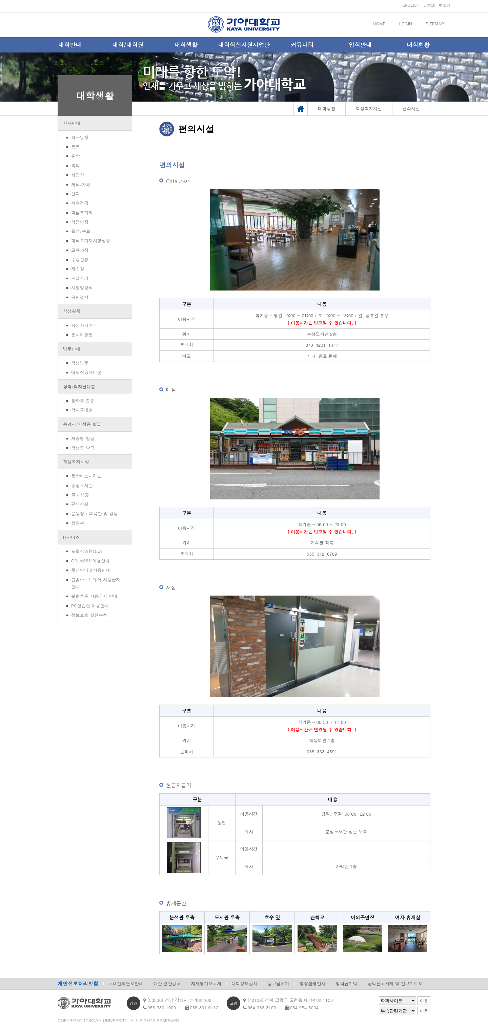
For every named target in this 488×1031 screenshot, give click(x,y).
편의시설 (79, 504)
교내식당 (79, 495)
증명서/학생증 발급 (82, 424)
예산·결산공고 (167, 983)
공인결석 (79, 297)
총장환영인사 (313, 983)
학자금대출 (82, 410)
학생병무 (79, 363)
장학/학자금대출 (79, 386)
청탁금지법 (347, 983)
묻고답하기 (278, 983)
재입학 (77, 175)
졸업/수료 (80, 231)
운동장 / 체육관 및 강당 (94, 513)
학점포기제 (82, 212)
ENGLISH (411, 5)
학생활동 (71, 311)
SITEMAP (435, 23)
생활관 (77, 523)
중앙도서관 (82, 485)
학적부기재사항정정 (90, 240)
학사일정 (79, 137)
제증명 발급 (82, 438)
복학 (75, 165)
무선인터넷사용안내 (90, 570)
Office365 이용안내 (90, 560)
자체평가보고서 (206, 983)
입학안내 (360, 45)
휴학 (75, 156)
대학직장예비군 (86, 372)
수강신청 (79, 259)
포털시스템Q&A (86, 551)
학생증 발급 (82, 448)
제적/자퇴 (80, 184)
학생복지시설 (76, 461)
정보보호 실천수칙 (89, 615)
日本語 (429, 5)
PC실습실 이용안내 (90, 605)
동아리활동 (82, 334)
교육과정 (79, 250)
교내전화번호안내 (125, 983)
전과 (75, 193)
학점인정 (79, 222)
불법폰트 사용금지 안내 (94, 596)
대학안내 (69, 45)
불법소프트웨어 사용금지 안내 (95, 583)
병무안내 (71, 349)
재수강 (77, 268)
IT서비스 (71, 537)
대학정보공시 (244, 983)
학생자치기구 (84, 325)
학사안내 (71, 123)
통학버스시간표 (86, 476)
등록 (75, 147)
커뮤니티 (301, 45)
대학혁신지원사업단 (244, 45)
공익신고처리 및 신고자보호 (395, 983)
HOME (379, 23)
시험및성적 (82, 287)
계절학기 (79, 278)
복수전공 (79, 203)
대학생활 (186, 45)
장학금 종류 (82, 401)
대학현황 (418, 45)
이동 (424, 1000)
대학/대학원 (127, 45)
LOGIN (405, 23)
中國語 (445, 5)
